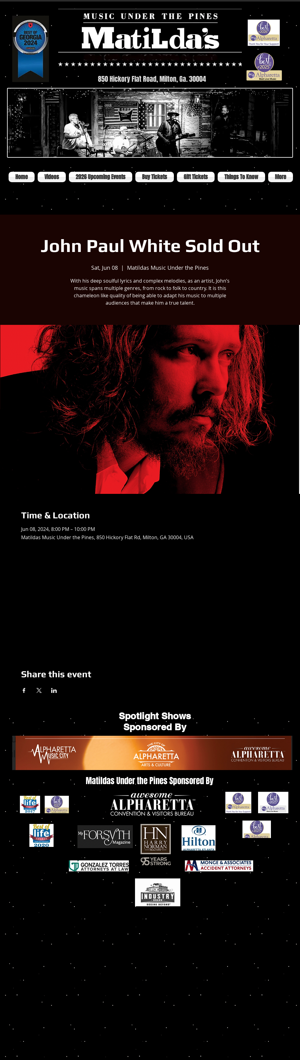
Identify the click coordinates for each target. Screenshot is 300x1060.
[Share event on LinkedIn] (54, 690)
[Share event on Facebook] (24, 690)
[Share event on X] (39, 690)
